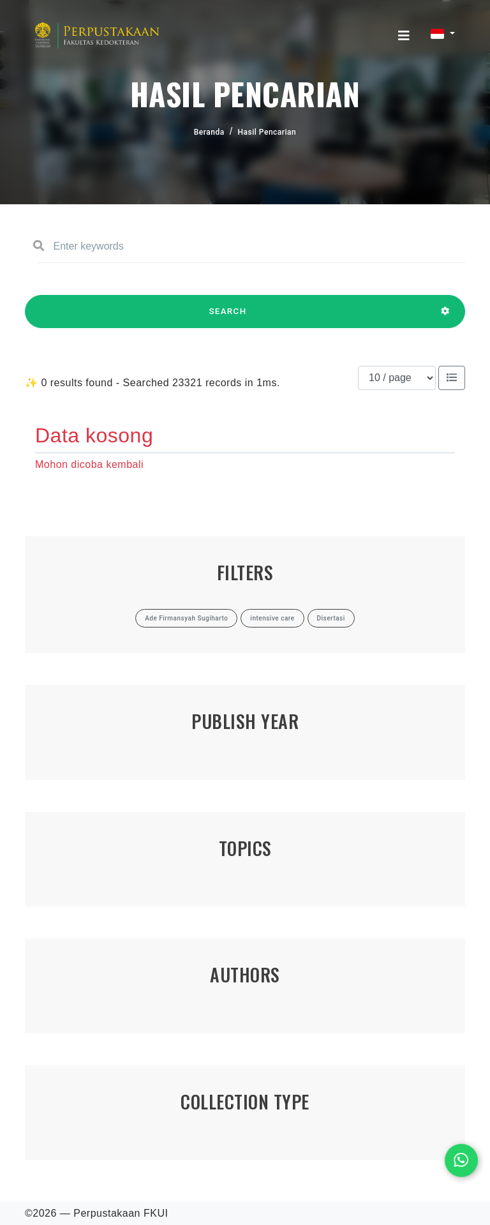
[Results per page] (397, 378)
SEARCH (228, 317)
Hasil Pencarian (267, 132)
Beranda (209, 132)
